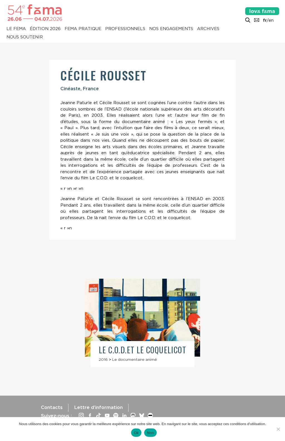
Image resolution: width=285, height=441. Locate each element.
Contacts (52, 407)
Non (150, 433)
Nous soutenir (24, 37)
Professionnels (125, 28)
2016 (103, 359)
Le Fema (16, 28)
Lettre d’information (98, 407)
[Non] (278, 429)
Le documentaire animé (134, 359)
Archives (208, 28)
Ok (136, 433)
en (271, 20)
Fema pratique (83, 28)
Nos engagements (171, 28)
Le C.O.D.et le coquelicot (142, 350)
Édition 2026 (45, 28)
